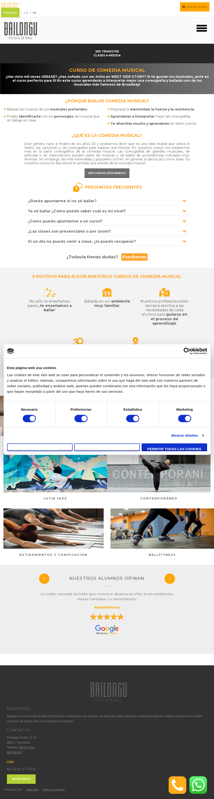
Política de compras (53, 789)
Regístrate (10, 12)
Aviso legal (32, 789)
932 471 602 (10, 4)
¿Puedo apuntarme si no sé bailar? (62, 201)
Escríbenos (134, 257)
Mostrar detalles (184, 435)
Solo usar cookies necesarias (40, 449)
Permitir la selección (107, 449)
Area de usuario (194, 7)
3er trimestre (107, 51)
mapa (10, 761)
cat (26, 12)
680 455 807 (9, 7)
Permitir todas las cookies (174, 449)
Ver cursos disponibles (107, 173)
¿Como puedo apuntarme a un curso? (65, 221)
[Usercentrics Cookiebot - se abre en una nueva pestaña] (187, 351)
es (34, 12)
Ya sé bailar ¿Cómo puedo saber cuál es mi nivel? (77, 211)
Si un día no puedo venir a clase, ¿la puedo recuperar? (82, 241)
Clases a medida (107, 55)
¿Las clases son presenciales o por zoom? (69, 231)
